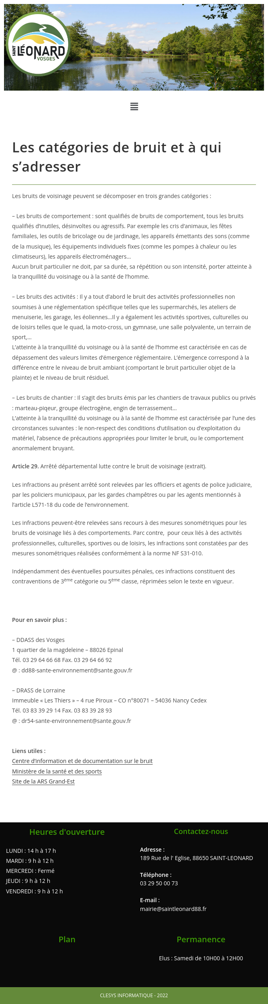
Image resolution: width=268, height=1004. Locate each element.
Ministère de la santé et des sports (57, 771)
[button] (134, 106)
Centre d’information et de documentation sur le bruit (82, 761)
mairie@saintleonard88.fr (173, 909)
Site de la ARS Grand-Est (43, 781)
